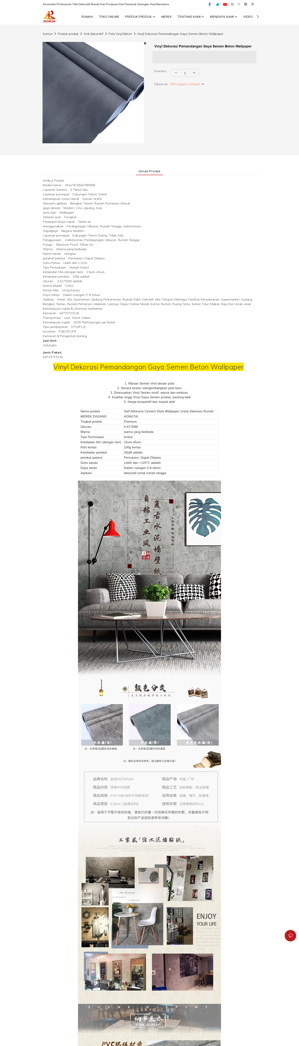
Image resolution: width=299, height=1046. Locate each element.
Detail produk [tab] (149, 171)
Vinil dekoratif (94, 34)
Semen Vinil (149, 383)
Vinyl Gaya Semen (147, 397)
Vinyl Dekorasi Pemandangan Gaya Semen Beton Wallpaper (180, 34)
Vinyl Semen (142, 392)
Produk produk (68, 34)
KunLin (48, 34)
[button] (258, 16)
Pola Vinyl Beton (120, 34)
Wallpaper (227, 367)
